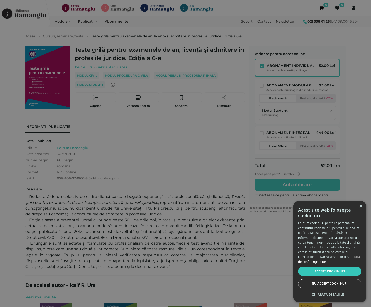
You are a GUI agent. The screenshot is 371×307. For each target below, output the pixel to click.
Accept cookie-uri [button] (330, 271)
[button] (329, 294)
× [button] (361, 206)
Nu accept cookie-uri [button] (330, 283)
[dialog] (329, 251)
